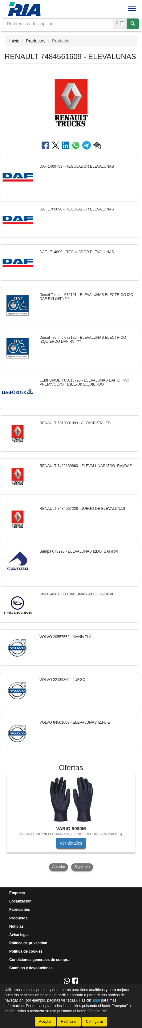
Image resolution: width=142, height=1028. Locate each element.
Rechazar (68, 1021)
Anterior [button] (58, 867)
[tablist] (71, 823)
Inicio (14, 40)
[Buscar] (133, 23)
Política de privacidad (28, 943)
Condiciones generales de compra (39, 960)
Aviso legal (19, 935)
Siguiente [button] (82, 867)
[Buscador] (58, 23)
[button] (97, 146)
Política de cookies (26, 951)
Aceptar (45, 1021)
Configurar (94, 1021)
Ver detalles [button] (71, 843)
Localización (20, 901)
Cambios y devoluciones (31, 968)
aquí (96, 1000)
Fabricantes (19, 909)
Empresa (17, 893)
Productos (35, 40)
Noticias (16, 926)
